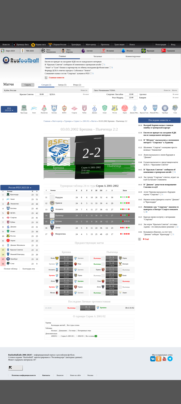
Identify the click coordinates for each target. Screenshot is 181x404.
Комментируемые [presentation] (133, 56)
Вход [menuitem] (173, 44)
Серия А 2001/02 (95, 316)
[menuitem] (58, 44)
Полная (54, 331)
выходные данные (73, 357)
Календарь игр (29, 269)
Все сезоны (91, 336)
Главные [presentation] (62, 56)
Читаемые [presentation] (97, 56)
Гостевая (72, 331)
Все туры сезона (73, 325)
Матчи (174, 90)
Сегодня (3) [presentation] (46, 85)
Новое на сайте (75, 375)
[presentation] (24, 84)
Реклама (90, 375)
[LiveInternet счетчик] (15, 370)
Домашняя (63, 331)
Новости (84, 90)
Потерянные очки (84, 331)
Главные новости (56, 77)
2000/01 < (55, 336)
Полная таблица (10, 269)
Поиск (132, 44)
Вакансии (60, 375)
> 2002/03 (80, 336)
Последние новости (159, 120)
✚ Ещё (145, 239)
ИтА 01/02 (129, 308)
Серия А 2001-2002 (91, 167)
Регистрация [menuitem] (160, 44)
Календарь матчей (58, 325)
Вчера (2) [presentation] (77, 85)
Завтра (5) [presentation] (62, 85)
